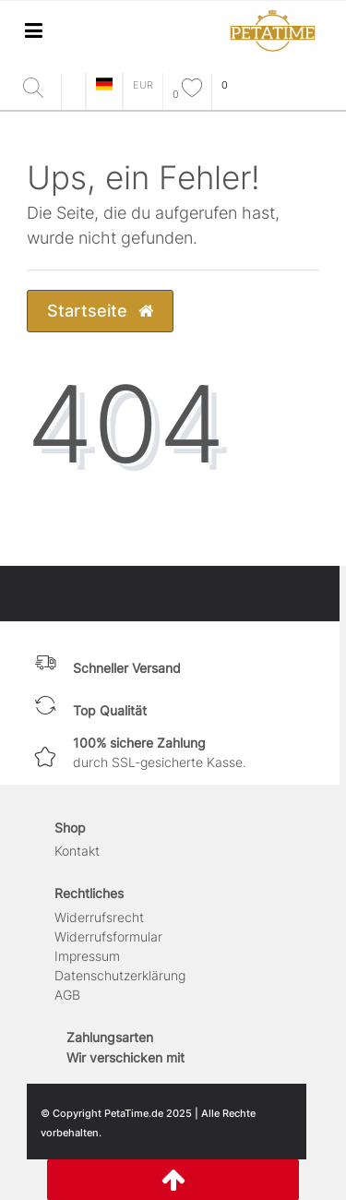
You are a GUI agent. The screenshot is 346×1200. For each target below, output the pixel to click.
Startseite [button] (100, 310)
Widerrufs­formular (108, 936)
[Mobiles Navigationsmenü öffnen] (33, 30)
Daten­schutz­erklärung (119, 975)
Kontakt (77, 850)
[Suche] (37, 89)
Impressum (87, 956)
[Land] (104, 85)
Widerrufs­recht (99, 917)
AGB (67, 994)
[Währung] (143, 85)
